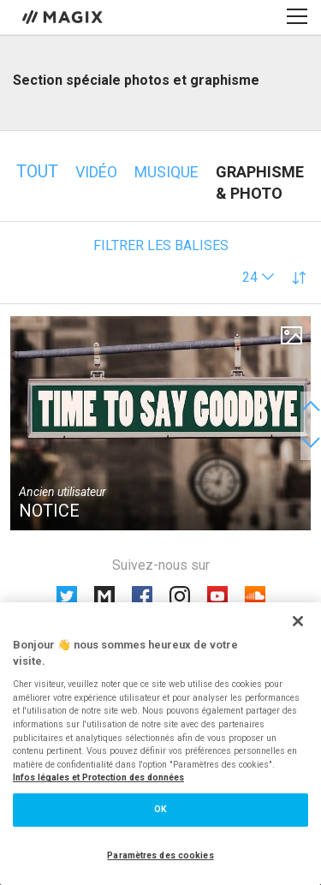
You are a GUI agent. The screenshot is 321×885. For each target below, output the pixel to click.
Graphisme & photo (260, 182)
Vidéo (96, 172)
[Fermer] (298, 621)
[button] (258, 277)
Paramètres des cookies (160, 855)
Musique (166, 172)
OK (160, 809)
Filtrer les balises (161, 245)
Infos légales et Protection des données (98, 777)
